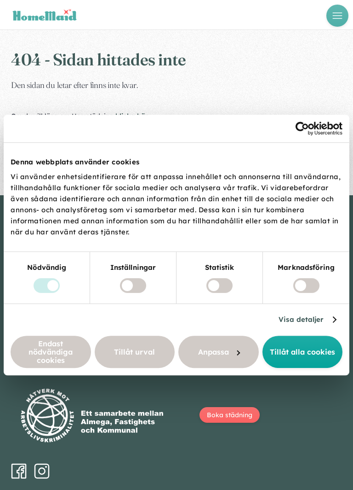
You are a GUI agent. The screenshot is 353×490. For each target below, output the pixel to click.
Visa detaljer (301, 319)
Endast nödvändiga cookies (50, 352)
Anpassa (219, 351)
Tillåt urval (134, 351)
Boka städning (229, 415)
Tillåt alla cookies (302, 351)
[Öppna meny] (337, 16)
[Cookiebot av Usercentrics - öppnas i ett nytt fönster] (302, 128)
